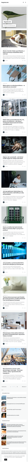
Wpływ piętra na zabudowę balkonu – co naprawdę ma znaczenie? (14, 86)
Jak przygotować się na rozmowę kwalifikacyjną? (16, 403)
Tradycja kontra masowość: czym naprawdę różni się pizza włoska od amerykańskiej (16, 431)
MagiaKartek (5, 2)
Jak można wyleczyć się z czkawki (13, 415)
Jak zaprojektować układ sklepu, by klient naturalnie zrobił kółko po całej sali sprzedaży (13, 192)
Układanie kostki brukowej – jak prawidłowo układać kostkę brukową (16, 398)
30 (17, 386)
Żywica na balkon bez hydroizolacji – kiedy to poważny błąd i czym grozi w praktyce (13, 228)
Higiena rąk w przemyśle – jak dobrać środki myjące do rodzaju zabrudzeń (13, 157)
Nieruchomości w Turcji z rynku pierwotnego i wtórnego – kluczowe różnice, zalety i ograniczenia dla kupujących (12, 371)
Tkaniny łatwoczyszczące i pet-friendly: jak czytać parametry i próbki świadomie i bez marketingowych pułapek (14, 298)
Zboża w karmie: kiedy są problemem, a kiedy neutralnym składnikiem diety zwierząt (14, 52)
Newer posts (3, 386)
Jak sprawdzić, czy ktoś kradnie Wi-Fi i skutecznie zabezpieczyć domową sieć (13, 263)
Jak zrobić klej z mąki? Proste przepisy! (14, 409)
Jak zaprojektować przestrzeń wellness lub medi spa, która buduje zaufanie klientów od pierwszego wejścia (16, 442)
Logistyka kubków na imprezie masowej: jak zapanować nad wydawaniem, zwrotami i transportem (15, 437)
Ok (5, 459)
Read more (23, 58)
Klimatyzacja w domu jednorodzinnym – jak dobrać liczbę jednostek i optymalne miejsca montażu (14, 334)
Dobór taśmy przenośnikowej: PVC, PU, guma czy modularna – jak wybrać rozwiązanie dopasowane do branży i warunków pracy (13, 122)
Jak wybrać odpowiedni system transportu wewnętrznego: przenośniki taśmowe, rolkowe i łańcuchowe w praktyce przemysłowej (16, 425)
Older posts (24, 386)
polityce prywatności (19, 457)
